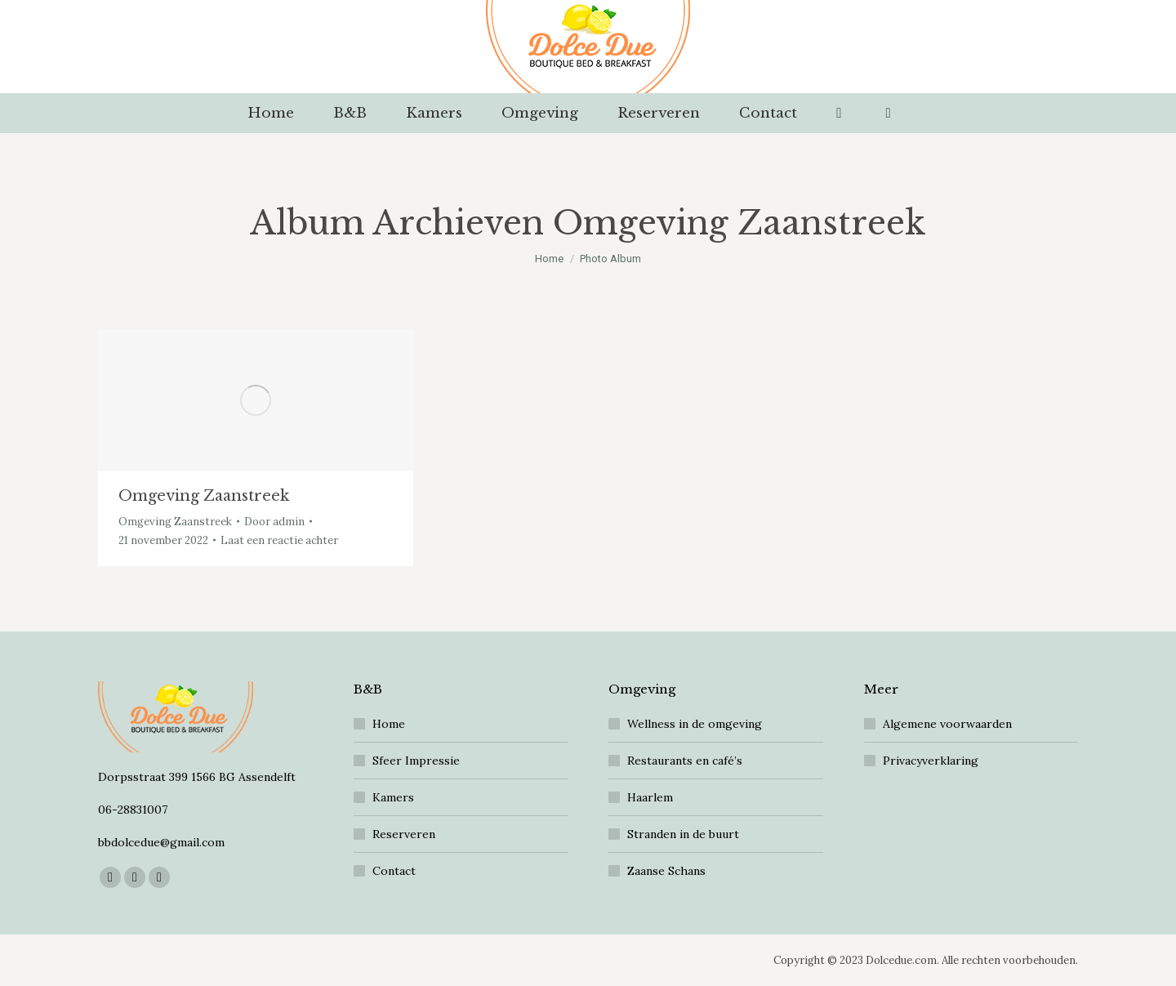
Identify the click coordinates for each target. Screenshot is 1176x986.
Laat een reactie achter (279, 540)
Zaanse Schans (666, 870)
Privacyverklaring (930, 760)
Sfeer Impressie (416, 760)
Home (388, 723)
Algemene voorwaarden (947, 723)
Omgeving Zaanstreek (203, 496)
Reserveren (403, 834)
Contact (394, 870)
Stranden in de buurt (683, 834)
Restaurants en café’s (684, 760)
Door (274, 522)
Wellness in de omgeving (694, 723)
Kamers (393, 797)
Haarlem (650, 797)
